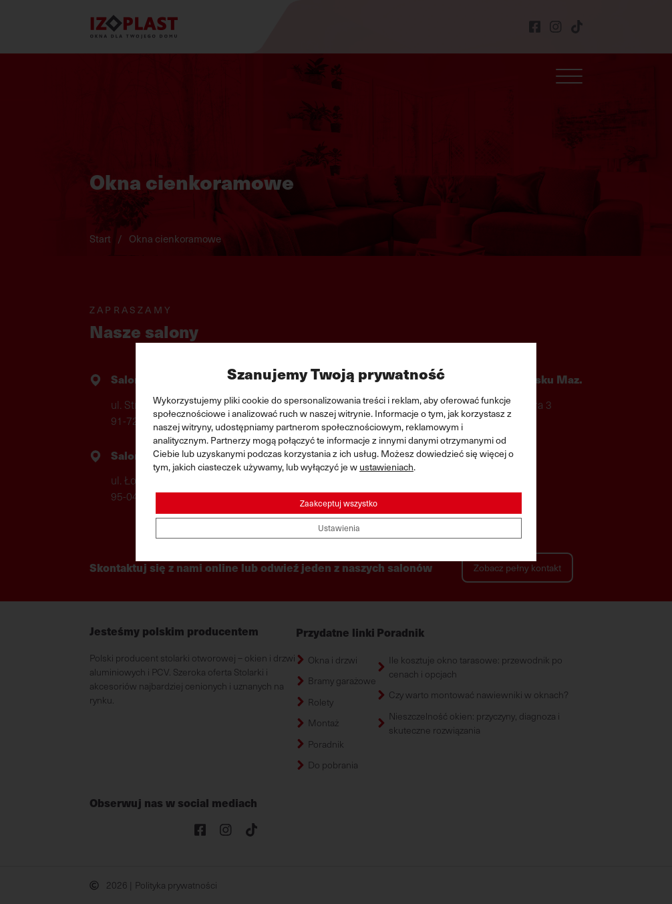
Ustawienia (338, 529)
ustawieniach (386, 464)
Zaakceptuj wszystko (338, 501)
